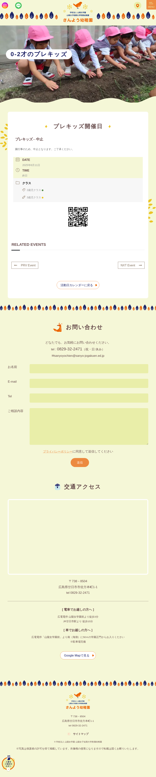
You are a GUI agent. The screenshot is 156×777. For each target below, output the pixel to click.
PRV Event (25, 265)
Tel (10, 396)
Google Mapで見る (76, 656)
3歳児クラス (32, 197)
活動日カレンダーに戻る (76, 285)
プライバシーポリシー (57, 451)
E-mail (12, 382)
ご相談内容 (15, 411)
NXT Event (131, 265)
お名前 (12, 367)
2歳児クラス (32, 190)
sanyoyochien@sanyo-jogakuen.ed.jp (79, 356)
